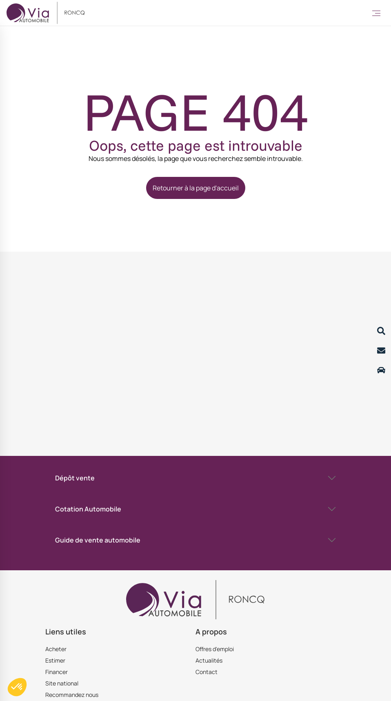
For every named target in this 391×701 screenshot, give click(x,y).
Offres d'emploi (215, 649)
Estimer (55, 660)
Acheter (56, 649)
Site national (61, 683)
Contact (207, 672)
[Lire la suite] (381, 331)
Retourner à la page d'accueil (196, 187)
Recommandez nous (71, 695)
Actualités (209, 660)
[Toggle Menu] (376, 13)
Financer (56, 672)
